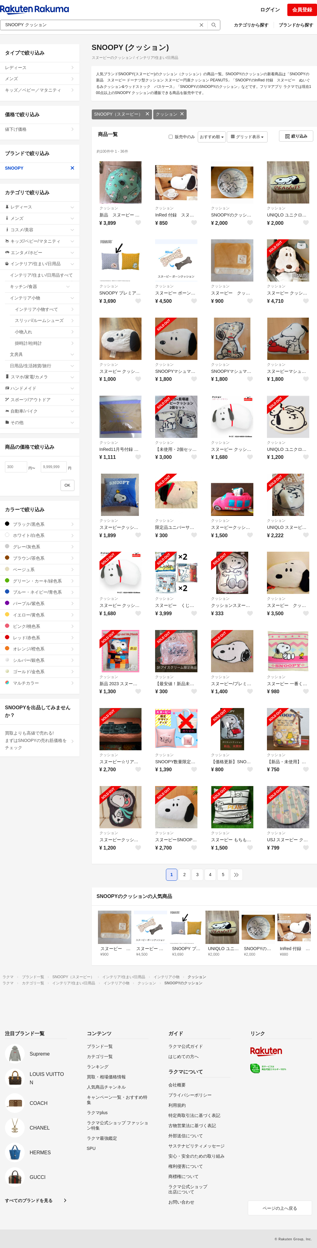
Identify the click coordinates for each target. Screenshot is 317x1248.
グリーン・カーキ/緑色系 (39, 580)
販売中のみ (182, 136)
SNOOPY (39, 168)
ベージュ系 (39, 569)
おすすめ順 (212, 136)
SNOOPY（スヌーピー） (122, 114)
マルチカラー (39, 683)
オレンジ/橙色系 (39, 648)
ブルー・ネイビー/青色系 (39, 592)
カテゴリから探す (251, 25)
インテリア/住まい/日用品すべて (42, 277)
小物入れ (44, 331)
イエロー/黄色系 (39, 614)
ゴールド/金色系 (39, 671)
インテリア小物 (42, 297)
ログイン (270, 9)
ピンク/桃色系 (39, 626)
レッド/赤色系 (39, 637)
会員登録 (302, 9)
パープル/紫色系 (39, 603)
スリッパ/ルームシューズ (44, 320)
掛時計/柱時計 (44, 343)
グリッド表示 (247, 136)
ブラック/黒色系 (39, 524)
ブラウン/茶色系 (39, 558)
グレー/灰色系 (39, 546)
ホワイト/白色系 (39, 535)
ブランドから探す (296, 25)
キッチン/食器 (40, 286)
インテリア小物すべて (44, 309)
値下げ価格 (39, 129)
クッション (170, 114)
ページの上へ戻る (280, 1208)
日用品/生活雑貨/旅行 (42, 365)
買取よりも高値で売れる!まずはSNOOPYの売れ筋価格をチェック (39, 740)
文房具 (42, 354)
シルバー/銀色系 (39, 660)
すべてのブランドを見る (29, 1200)
